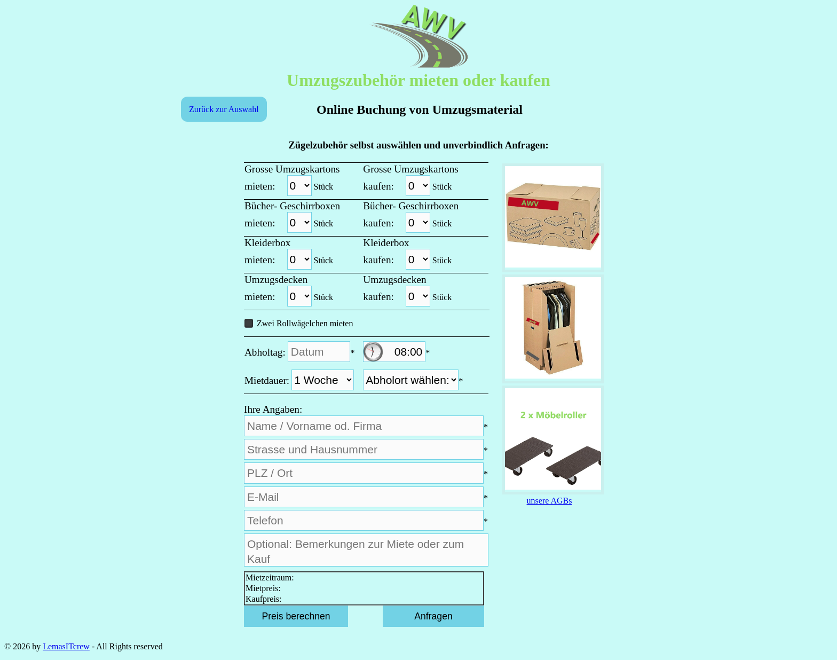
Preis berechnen (296, 616)
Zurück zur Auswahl (224, 109)
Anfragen (433, 616)
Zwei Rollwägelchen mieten (298, 323)
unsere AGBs (549, 500)
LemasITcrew (66, 646)
